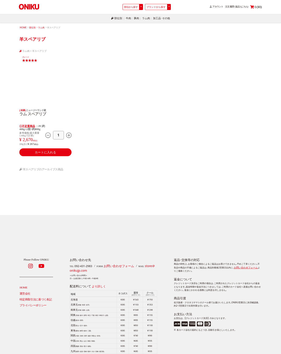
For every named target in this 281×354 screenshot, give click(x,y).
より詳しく (99, 284)
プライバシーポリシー (33, 303)
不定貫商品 (27, 125)
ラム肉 (146, 18)
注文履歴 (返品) (236, 6)
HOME (23, 26)
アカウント (216, 6)
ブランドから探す (156, 7)
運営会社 (25, 291)
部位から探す (131, 7)
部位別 (118, 18)
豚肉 (137, 18)
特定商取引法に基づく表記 (36, 297)
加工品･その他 (160, 18)
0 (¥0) (256, 7)
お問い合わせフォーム (118, 265)
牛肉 (129, 18)
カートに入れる (45, 151)
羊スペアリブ (39, 50)
